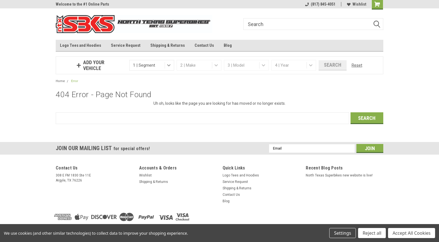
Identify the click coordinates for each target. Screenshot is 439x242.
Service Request (126, 45)
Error (74, 81)
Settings (342, 233)
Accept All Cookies (412, 233)
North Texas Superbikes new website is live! (339, 175)
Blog (228, 45)
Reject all (372, 233)
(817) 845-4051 (320, 4)
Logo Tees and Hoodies (80, 45)
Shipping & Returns (167, 45)
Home (60, 81)
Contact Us (204, 45)
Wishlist (356, 4)
